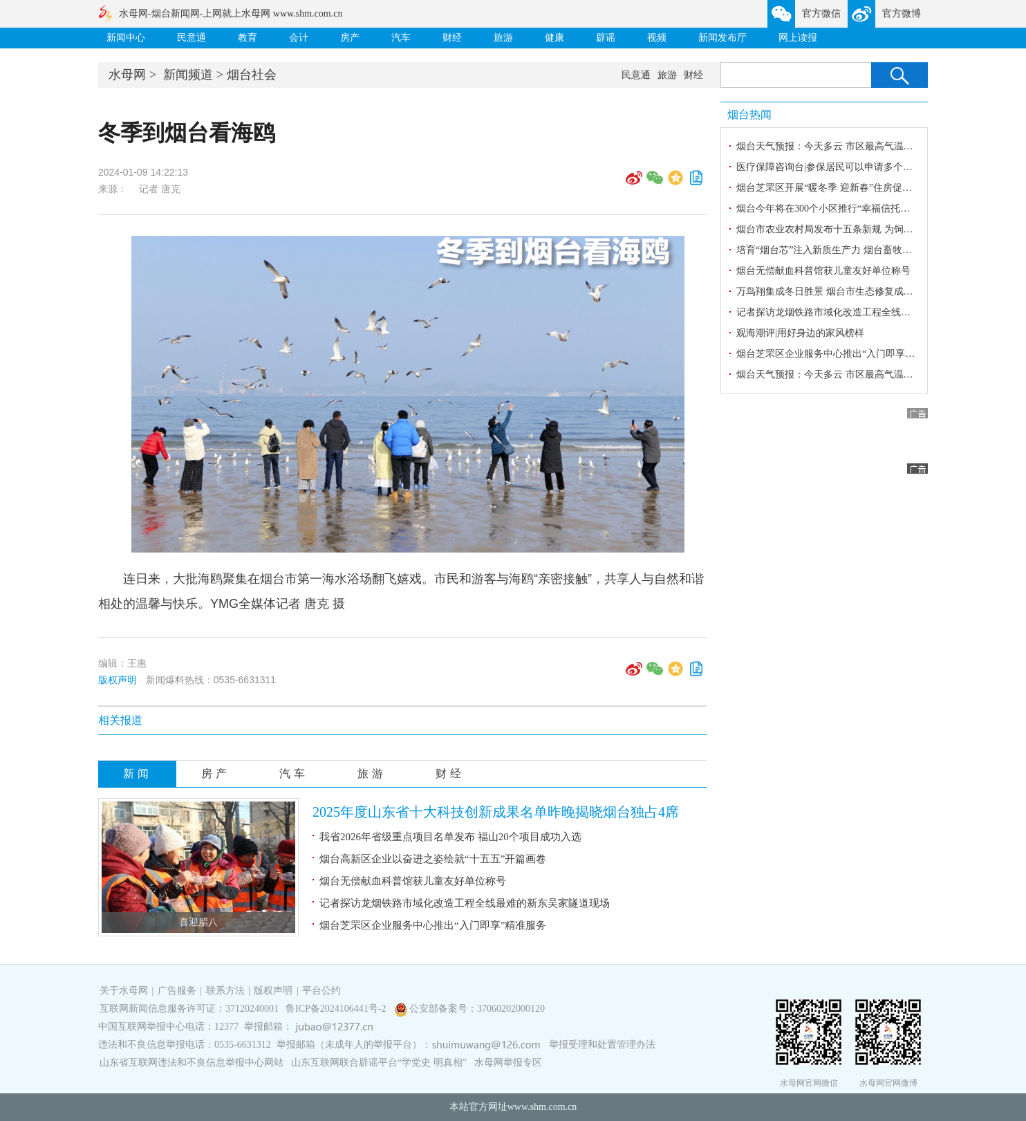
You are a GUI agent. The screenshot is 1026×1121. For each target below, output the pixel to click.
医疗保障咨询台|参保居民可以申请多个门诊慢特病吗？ (853, 167)
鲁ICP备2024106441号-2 (337, 1008)
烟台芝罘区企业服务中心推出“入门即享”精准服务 (432, 925)
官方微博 (901, 13)
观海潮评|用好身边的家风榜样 (800, 333)
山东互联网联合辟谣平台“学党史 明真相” (379, 1062)
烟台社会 (252, 75)
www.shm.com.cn (542, 1107)
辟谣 (605, 38)
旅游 (503, 38)
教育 (247, 38)
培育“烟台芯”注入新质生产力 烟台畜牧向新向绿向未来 (853, 250)
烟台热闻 (749, 114)
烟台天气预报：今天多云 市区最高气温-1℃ (828, 374)
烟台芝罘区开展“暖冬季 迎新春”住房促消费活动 (838, 188)
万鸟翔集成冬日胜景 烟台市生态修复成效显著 (834, 291)
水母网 (127, 75)
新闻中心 (125, 38)
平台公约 (321, 990)
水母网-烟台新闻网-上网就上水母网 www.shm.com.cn (230, 13)
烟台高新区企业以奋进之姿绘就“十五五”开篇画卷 (432, 858)
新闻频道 (188, 75)
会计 (298, 38)
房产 (350, 38)
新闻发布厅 (722, 38)
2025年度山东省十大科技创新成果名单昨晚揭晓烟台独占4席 (496, 811)
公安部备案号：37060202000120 (477, 1008)
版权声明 (117, 679)
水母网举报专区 (508, 1062)
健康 (554, 38)
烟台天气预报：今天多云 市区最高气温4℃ (826, 146)
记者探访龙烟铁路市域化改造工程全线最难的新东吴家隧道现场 (464, 903)
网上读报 (797, 38)
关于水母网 (125, 990)
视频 (656, 38)
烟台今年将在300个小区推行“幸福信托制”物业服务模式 (854, 208)
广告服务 (177, 990)
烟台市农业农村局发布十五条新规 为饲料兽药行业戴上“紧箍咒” (872, 229)
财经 (452, 38)
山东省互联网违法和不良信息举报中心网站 (191, 1062)
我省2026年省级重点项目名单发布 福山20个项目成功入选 (450, 836)
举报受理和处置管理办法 (602, 1044)
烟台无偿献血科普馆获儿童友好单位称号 (412, 881)
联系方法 (225, 990)
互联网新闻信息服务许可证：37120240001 (189, 1008)
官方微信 (821, 13)
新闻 (137, 773)
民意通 (191, 38)
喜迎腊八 (198, 922)
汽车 (401, 38)
